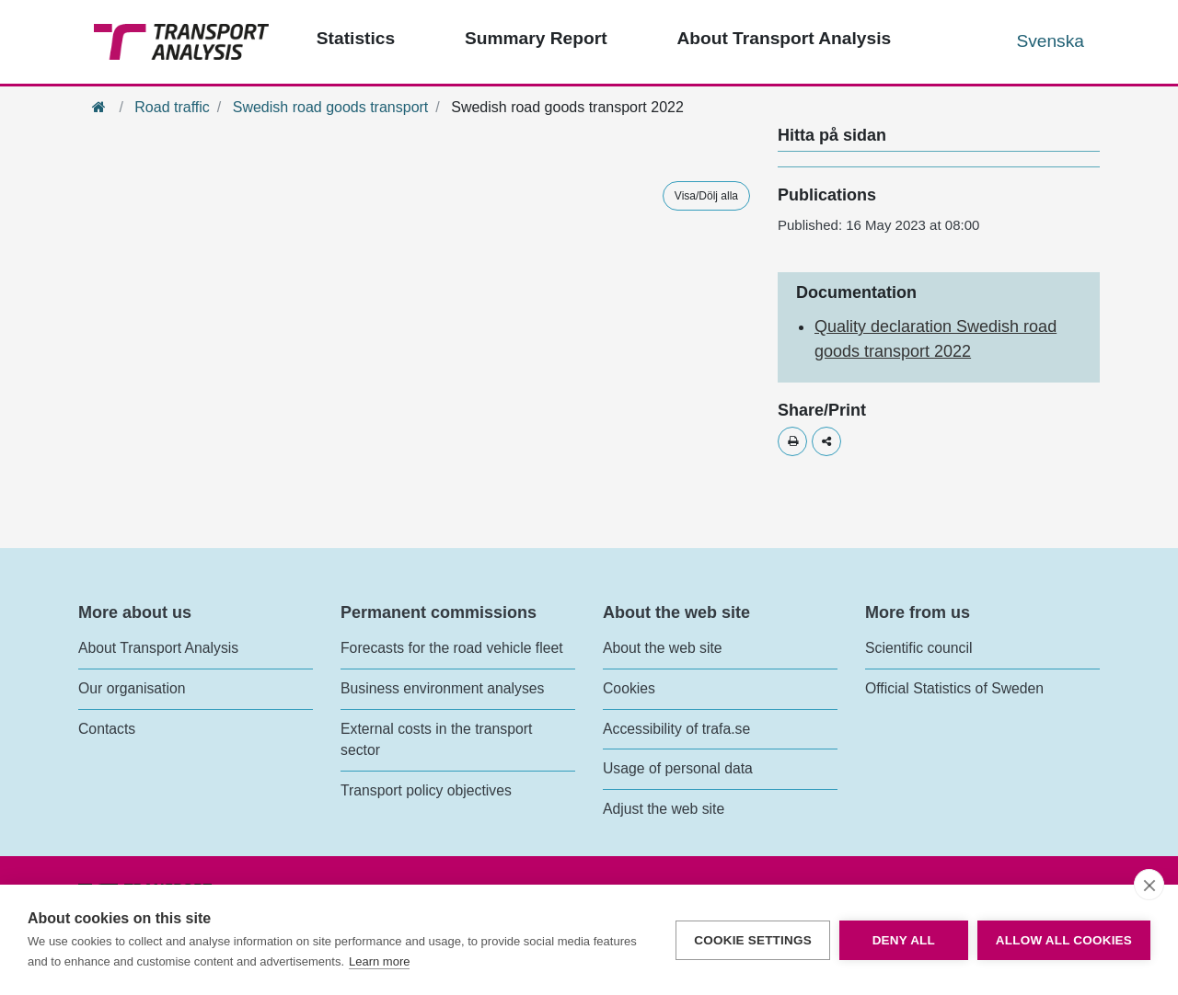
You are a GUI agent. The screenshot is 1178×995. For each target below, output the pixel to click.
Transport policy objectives (426, 790)
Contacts (106, 729)
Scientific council (918, 648)
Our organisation (131, 688)
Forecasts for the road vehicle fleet (452, 648)
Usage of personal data (678, 768)
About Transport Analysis (158, 648)
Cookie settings (753, 940)
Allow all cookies (1064, 940)
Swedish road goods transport (331, 107)
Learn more (379, 961)
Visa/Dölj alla (706, 195)
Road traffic (172, 107)
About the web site (662, 648)
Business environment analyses (443, 688)
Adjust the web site (663, 809)
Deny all (903, 940)
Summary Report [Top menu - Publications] (536, 38)
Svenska (1050, 41)
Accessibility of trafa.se (676, 729)
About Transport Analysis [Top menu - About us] (783, 38)
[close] (1149, 884)
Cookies (629, 688)
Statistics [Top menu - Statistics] (356, 38)
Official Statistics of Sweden (954, 688)
